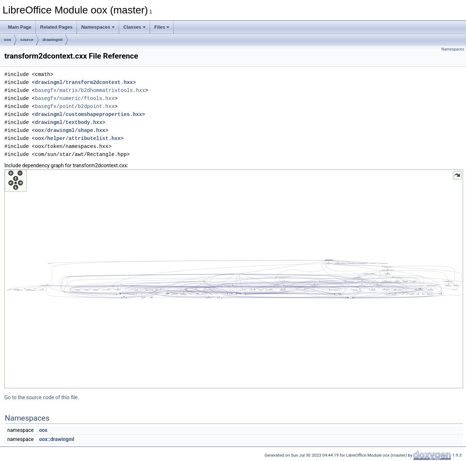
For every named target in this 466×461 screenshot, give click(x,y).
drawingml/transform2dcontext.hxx (84, 82)
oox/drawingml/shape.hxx (70, 130)
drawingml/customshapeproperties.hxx (88, 114)
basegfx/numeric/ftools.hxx (74, 98)
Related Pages (56, 27)
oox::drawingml (56, 439)
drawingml (53, 39)
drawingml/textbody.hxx (68, 122)
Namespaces (98, 27)
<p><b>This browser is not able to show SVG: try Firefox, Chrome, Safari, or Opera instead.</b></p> (234, 279)
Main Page (19, 27)
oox (7, 39)
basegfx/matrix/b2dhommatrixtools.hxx (90, 90)
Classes (134, 27)
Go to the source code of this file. (41, 397)
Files (162, 27)
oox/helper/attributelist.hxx (78, 138)
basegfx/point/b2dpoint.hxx (74, 106)
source (26, 39)
